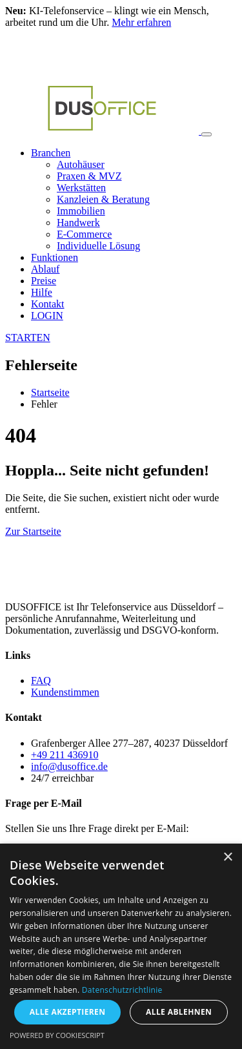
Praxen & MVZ (89, 176)
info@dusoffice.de (69, 766)
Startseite (50, 392)
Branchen (50, 152)
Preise (43, 280)
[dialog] (121, 946)
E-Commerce (84, 234)
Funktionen (54, 257)
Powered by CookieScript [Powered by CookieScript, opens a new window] (57, 1035)
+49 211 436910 (64, 754)
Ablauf (45, 269)
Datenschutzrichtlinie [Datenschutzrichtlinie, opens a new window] (122, 989)
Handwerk (78, 222)
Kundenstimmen (65, 692)
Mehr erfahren (141, 22)
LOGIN (47, 315)
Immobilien (81, 210)
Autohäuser (81, 164)
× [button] (227, 857)
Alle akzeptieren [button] (68, 1011)
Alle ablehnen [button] (179, 1011)
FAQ (41, 680)
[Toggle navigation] (206, 134)
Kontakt (48, 303)
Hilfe (41, 292)
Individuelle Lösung (98, 245)
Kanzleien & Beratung (103, 199)
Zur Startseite (33, 531)
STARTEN (27, 337)
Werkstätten (81, 187)
